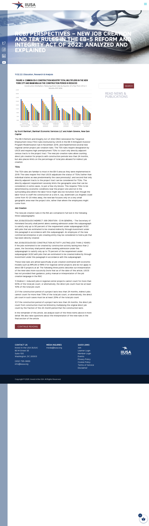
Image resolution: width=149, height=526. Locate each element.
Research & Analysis (43, 74)
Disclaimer (82, 368)
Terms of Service (86, 365)
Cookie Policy (84, 362)
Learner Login (84, 350)
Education (28, 74)
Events (81, 356)
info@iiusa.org (21, 364)
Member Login (84, 353)
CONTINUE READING (28, 326)
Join (79, 348)
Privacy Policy (84, 359)
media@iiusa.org (54, 348)
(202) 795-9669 (22, 361)
